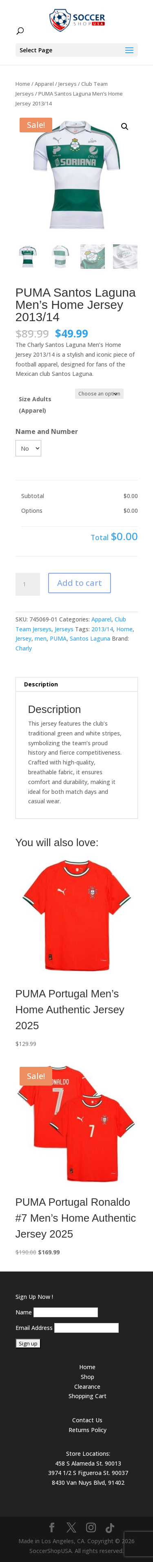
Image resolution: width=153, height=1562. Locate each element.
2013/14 (102, 629)
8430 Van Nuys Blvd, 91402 (88, 1482)
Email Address (34, 1328)
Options (31, 510)
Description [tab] (41, 684)
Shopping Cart (87, 1396)
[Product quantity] (28, 584)
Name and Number (47, 431)
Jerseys (67, 83)
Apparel (44, 83)
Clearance (87, 1386)
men (41, 638)
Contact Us (87, 1420)
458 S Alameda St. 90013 (88, 1463)
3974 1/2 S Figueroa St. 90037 (88, 1473)
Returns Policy (87, 1430)
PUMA (58, 638)
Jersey (23, 638)
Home (23, 83)
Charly (24, 648)
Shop (87, 1377)
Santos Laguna (90, 638)
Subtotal (32, 496)
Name (24, 1312)
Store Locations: (88, 1453)
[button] (125, 126)
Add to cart (79, 582)
